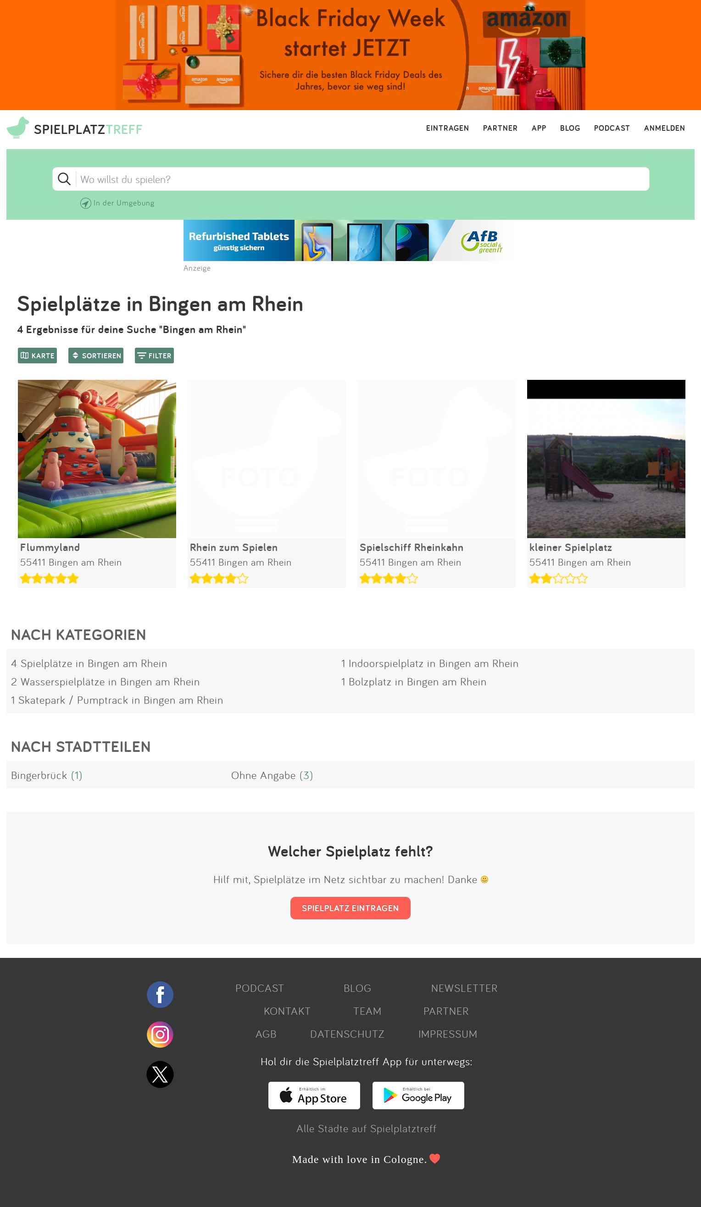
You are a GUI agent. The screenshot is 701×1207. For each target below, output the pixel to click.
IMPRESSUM (448, 1033)
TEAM (367, 1011)
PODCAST (612, 128)
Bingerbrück (39, 775)
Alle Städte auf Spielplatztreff (366, 1128)
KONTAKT (287, 1011)
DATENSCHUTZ (347, 1033)
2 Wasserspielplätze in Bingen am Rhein (105, 681)
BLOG (570, 128)
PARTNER (500, 128)
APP (539, 128)
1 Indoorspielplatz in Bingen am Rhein (430, 663)
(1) (77, 775)
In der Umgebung (124, 202)
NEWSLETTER (464, 988)
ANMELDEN (664, 128)
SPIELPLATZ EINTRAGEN (350, 908)
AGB (266, 1033)
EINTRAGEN (447, 128)
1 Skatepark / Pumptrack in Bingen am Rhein (117, 699)
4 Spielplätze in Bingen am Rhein (89, 663)
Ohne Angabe (263, 775)
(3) (306, 775)
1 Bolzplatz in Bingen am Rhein (414, 681)
